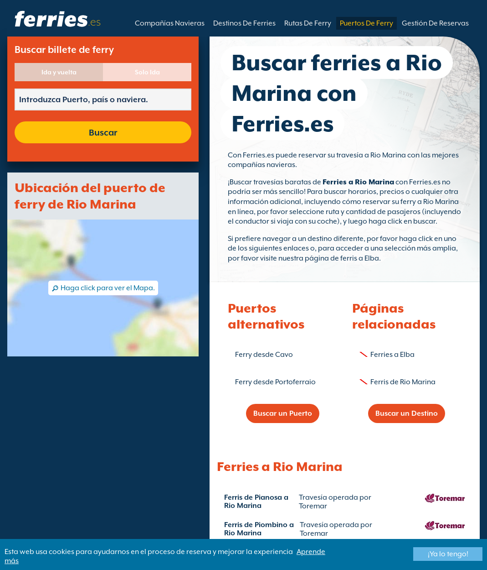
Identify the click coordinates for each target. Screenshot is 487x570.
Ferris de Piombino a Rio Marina (259, 529)
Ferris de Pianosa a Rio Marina (256, 501)
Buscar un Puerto (282, 413)
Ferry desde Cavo (264, 354)
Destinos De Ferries (244, 23)
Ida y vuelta (59, 72)
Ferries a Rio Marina (358, 182)
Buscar (103, 132)
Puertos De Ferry (366, 23)
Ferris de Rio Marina (403, 382)
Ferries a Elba (392, 354)
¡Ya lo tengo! (448, 554)
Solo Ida (147, 72)
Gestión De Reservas (435, 23)
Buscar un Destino (406, 413)
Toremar (313, 506)
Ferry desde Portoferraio (275, 382)
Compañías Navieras (170, 23)
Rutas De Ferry (307, 23)
